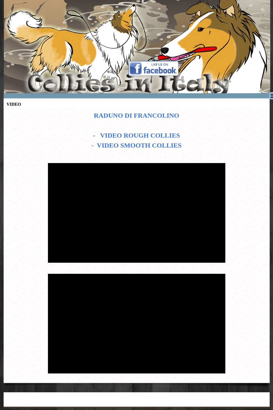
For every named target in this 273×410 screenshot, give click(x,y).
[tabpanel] (137, 133)
